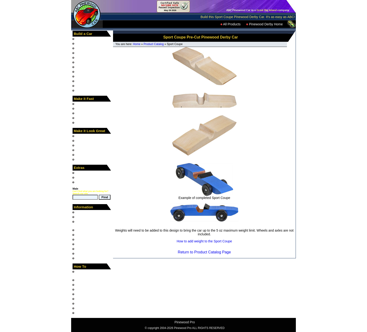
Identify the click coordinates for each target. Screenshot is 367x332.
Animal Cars (85, 62)
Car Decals (84, 136)
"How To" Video (87, 43)
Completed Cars (87, 81)
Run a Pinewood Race (92, 284)
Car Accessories (87, 159)
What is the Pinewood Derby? (91, 223)
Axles (80, 104)
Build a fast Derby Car (92, 280)
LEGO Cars (84, 90)
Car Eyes (82, 154)
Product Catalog (153, 44)
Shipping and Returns (91, 244)
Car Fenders (85, 71)
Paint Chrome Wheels (92, 299)
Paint (79, 150)
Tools (80, 86)
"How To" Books (87, 39)
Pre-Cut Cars (85, 57)
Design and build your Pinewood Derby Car (91, 273)
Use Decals (84, 313)
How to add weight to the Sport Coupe (204, 241)
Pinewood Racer (88, 173)
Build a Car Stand (89, 294)
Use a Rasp (84, 303)
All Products (230, 24)
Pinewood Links (87, 253)
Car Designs (85, 48)
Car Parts (83, 67)
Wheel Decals (86, 140)
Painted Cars (85, 76)
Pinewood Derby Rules (92, 230)
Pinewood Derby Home (264, 24)
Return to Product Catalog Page (204, 252)
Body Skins (84, 145)
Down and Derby (88, 177)
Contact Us (84, 258)
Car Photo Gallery (89, 239)
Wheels (81, 108)
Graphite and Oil (88, 118)
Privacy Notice (86, 249)
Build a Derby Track (90, 289)
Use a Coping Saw (89, 308)
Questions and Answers (93, 235)
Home (136, 44)
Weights (82, 113)
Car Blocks (84, 53)
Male (75, 188)
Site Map (82, 217)
